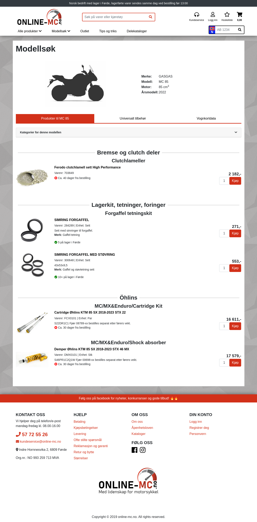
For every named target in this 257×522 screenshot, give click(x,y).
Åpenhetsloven (142, 427)
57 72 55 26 (32, 434)
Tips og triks (108, 31)
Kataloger (139, 434)
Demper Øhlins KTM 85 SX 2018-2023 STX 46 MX (91, 349)
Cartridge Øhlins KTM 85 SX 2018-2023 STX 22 (90, 312)
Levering (80, 434)
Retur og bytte (84, 452)
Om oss (137, 421)
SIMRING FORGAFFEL (71, 220)
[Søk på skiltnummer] (240, 29)
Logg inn (196, 421)
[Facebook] (134, 451)
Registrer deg (199, 427)
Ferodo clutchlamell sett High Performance (87, 167)
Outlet (84, 31)
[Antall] (224, 181)
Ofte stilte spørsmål (88, 440)
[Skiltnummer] (225, 30)
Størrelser (81, 458)
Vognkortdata (206, 118)
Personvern (198, 434)
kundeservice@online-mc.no (38, 441)
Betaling (80, 421)
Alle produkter (30, 31)
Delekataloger (137, 31)
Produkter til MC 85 (55, 118)
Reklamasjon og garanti (91, 446)
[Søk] (150, 17)
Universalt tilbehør (133, 118)
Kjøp (235, 180)
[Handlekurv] (239, 17)
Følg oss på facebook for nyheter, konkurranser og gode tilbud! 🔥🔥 (128, 398)
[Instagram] (142, 451)
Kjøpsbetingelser (86, 427)
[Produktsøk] (114, 17)
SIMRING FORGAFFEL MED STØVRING (84, 254)
